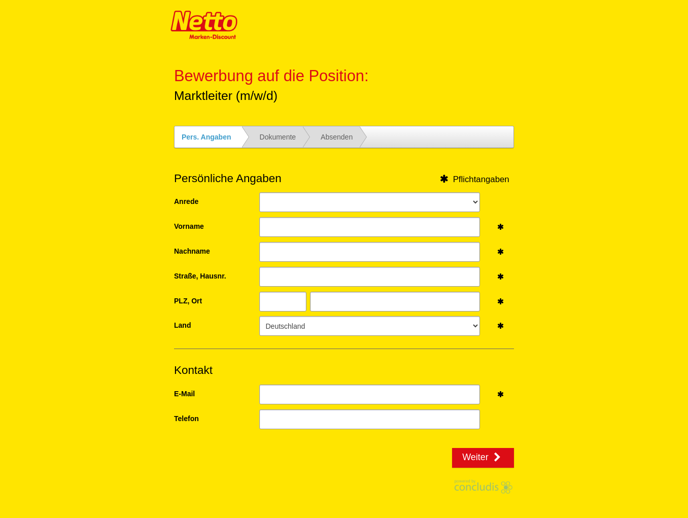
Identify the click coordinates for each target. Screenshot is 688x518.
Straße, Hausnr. (200, 276)
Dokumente (278, 137)
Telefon (186, 419)
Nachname (192, 251)
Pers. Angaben (206, 137)
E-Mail (184, 394)
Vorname (189, 226)
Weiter (483, 457)
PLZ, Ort (188, 301)
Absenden (337, 137)
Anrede (186, 201)
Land (182, 325)
